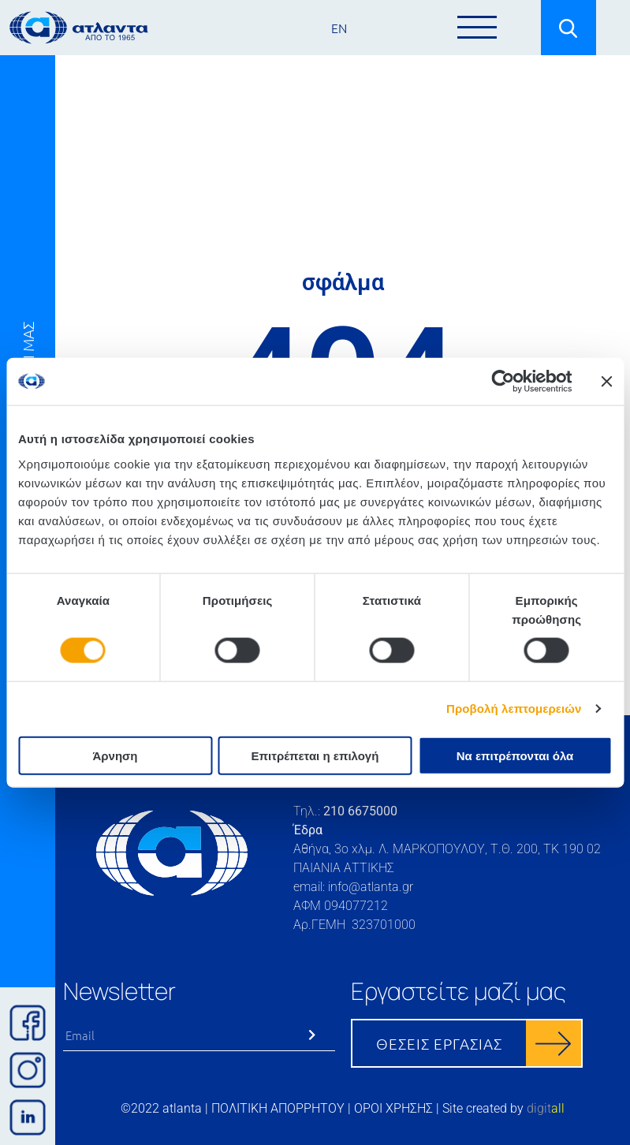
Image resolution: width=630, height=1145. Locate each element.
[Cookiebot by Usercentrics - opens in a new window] (503, 381)
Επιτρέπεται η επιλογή (315, 755)
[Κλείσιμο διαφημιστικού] (606, 381)
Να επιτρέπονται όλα (515, 755)
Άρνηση (114, 755)
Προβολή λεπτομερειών (514, 708)
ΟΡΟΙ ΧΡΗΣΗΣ (393, 1108)
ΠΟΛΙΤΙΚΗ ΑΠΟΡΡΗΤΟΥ (278, 1108)
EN (339, 27)
